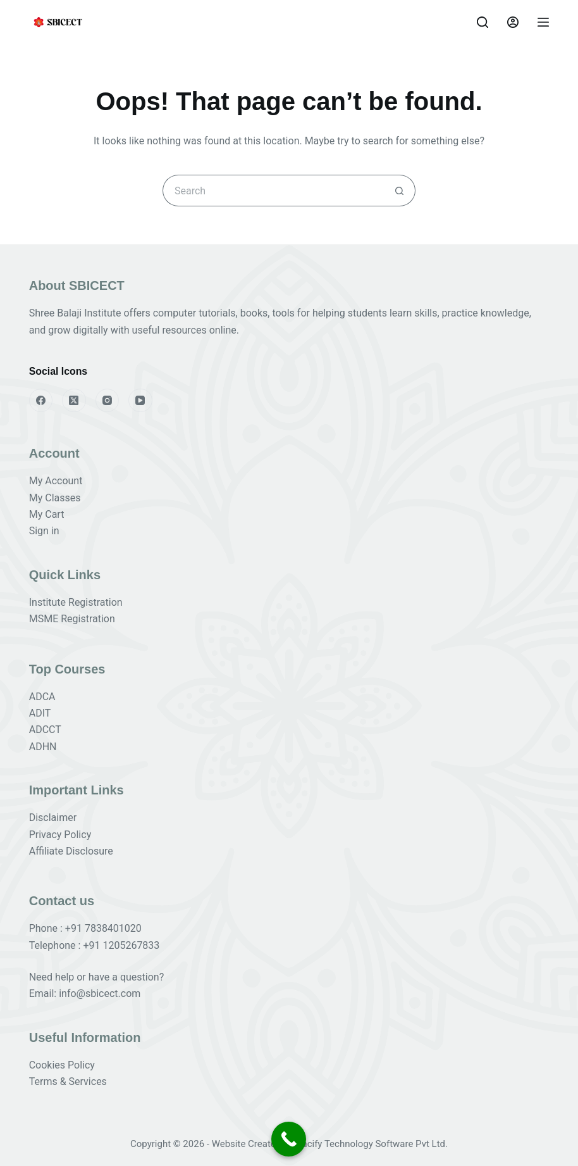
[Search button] (399, 190)
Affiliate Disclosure (71, 851)
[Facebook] (41, 401)
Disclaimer (53, 818)
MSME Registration (72, 619)
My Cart (47, 514)
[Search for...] (273, 190)
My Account (56, 481)
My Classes (55, 498)
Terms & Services (68, 1081)
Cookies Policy (62, 1065)
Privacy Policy (60, 835)
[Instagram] (107, 401)
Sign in (44, 531)
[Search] (482, 22)
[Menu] (543, 22)
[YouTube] (140, 401)
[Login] (513, 22)
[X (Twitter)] (74, 401)
